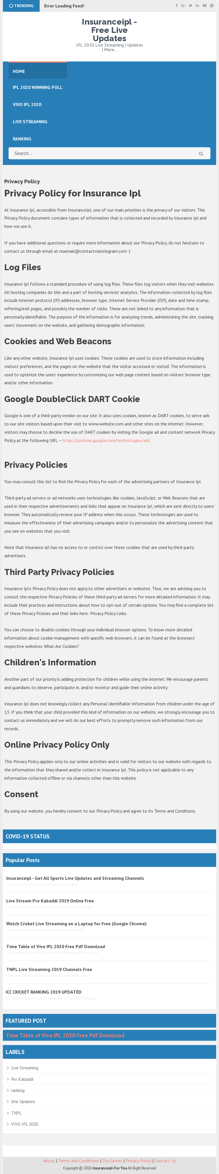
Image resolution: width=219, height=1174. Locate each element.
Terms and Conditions (78, 1160)
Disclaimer (112, 1160)
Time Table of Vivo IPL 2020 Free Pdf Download (55, 945)
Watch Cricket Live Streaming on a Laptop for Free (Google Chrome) (76, 923)
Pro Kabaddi (22, 1078)
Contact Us (165, 1160)
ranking (18, 1089)
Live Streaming (24, 1067)
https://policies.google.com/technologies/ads (106, 439)
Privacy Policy (138, 1160)
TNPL (16, 1112)
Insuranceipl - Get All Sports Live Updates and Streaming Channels (75, 877)
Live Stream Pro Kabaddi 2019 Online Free (50, 900)
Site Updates (23, 1100)
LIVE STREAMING (30, 121)
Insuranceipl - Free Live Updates (109, 29)
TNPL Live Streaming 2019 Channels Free (49, 968)
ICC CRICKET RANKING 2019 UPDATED (44, 991)
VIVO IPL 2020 (24, 1123)
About (49, 1160)
